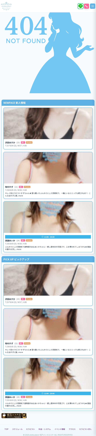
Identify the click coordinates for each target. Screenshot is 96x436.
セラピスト (30, 429)
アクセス (72, 429)
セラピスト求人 (85, 429)
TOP (6, 429)
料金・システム (45, 429)
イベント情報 (59, 429)
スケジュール (17, 429)
